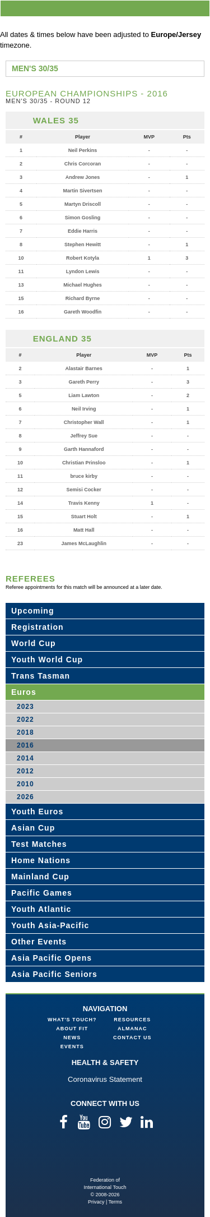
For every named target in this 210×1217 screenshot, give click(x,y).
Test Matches (39, 844)
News (72, 1037)
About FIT (72, 1028)
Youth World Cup (47, 659)
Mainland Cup (40, 876)
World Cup (33, 643)
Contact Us (132, 1037)
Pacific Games (41, 892)
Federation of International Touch (105, 1158)
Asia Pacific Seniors (54, 974)
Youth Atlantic (41, 909)
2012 (25, 771)
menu (199, 8)
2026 (25, 797)
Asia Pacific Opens (51, 957)
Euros (23, 692)
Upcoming (32, 610)
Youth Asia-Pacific (50, 925)
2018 (25, 732)
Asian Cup (33, 827)
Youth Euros (37, 811)
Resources (132, 1019)
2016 (25, 745)
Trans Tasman (40, 675)
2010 (25, 784)
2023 (25, 707)
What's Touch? (72, 1019)
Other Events (39, 941)
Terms (116, 1202)
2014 (25, 758)
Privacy (96, 1202)
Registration (37, 627)
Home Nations (41, 860)
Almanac (132, 1028)
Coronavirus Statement (105, 1079)
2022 (25, 719)
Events (72, 1046)
